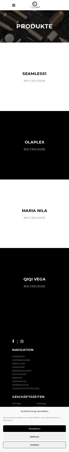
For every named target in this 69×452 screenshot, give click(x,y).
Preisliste (18, 363)
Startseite (18, 356)
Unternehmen (21, 360)
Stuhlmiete (19, 374)
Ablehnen (34, 436)
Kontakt (17, 377)
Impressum (19, 381)
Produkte (18, 367)
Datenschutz (20, 385)
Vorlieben (34, 445)
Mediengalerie (21, 370)
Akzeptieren (34, 428)
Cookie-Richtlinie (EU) (25, 388)
